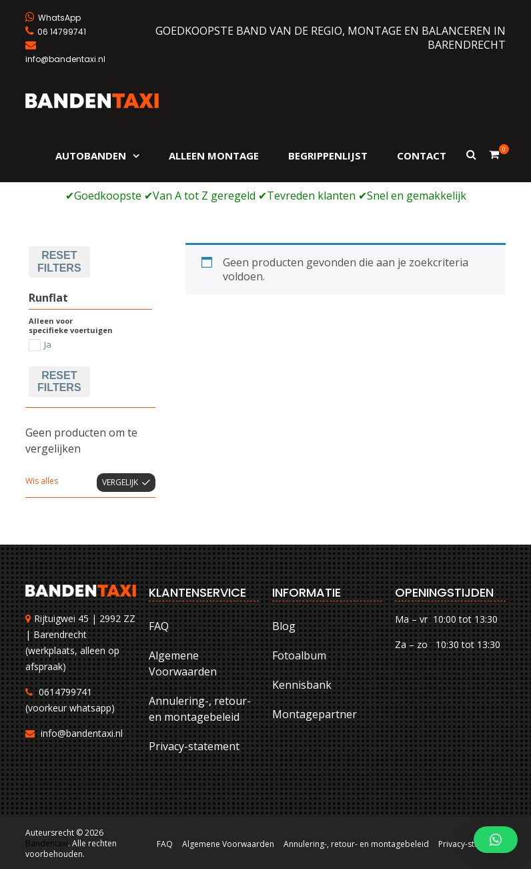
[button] (496, 839)
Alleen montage (214, 155)
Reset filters (59, 261)
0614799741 (65, 691)
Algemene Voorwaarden (183, 663)
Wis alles (41, 481)
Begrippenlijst (328, 155)
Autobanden (90, 155)
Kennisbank (302, 684)
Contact (421, 155)
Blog (284, 626)
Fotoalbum (299, 655)
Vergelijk (120, 482)
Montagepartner (314, 714)
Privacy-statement (194, 746)
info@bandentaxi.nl (82, 733)
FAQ (159, 626)
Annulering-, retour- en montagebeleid (200, 708)
